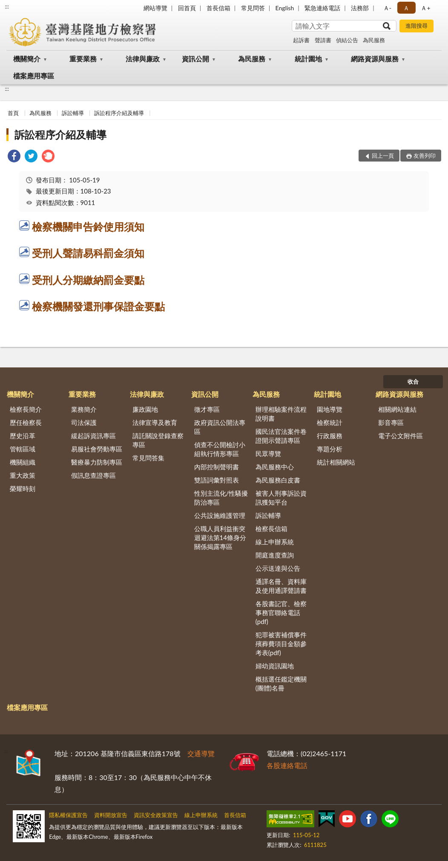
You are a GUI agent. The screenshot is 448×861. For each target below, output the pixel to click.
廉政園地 (145, 409)
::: (7, 6)
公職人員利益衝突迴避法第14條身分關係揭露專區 (220, 537)
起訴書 (301, 40)
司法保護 (84, 422)
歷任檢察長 (26, 422)
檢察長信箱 (271, 528)
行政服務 (329, 435)
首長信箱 (218, 8)
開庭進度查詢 (275, 555)
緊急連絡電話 (322, 8)
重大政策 (22, 475)
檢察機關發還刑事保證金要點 (98, 306)
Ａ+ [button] (425, 8)
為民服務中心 (275, 467)
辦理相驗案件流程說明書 (281, 413)
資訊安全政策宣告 (156, 815)
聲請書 (323, 40)
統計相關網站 (336, 462)
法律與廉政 (143, 59)
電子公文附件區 (400, 435)
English (285, 8)
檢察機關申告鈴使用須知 (88, 226)
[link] (14, 157)
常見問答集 (148, 458)
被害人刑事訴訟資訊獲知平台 (281, 497)
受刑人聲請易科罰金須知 (88, 253)
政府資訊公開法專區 (219, 427)
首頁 (13, 113)
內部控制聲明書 (216, 467)
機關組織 (22, 462)
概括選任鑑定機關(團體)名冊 (281, 683)
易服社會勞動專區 (96, 449)
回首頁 (187, 8)
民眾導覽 (268, 453)
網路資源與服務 (375, 59)
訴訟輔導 (73, 113)
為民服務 (374, 40)
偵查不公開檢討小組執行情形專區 (219, 449)
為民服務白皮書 (278, 480)
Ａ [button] (406, 8)
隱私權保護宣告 (68, 815)
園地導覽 (329, 409)
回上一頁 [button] (383, 155)
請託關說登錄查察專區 (158, 440)
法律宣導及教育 (154, 422)
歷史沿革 (22, 435)
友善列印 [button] (425, 155)
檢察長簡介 (26, 409)
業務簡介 (84, 409)
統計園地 (308, 59)
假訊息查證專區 (93, 475)
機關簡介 (26, 59)
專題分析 (329, 449)
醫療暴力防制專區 (96, 462)
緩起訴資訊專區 (93, 435)
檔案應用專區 (33, 76)
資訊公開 (195, 59)
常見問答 (253, 8)
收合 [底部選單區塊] (413, 381)
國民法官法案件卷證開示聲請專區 (281, 436)
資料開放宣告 (110, 815)
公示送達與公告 (278, 568)
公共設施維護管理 (219, 515)
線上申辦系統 (275, 542)
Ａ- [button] (387, 8)
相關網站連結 (397, 409)
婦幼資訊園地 (275, 666)
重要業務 (83, 59)
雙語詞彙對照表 (216, 480)
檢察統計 (329, 422)
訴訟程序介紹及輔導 (119, 113)
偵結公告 (347, 40)
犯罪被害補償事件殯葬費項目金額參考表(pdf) (281, 643)
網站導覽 (155, 8)
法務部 (360, 8)
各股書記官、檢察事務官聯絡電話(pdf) (281, 612)
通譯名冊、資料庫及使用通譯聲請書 (281, 586)
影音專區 (391, 422)
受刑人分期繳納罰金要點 (88, 280)
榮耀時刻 (22, 488)
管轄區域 (22, 449)
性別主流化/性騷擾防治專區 (221, 497)
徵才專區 (207, 409)
